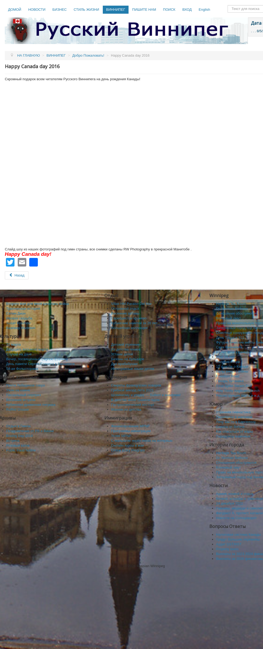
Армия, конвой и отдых (234, 494)
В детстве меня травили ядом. (135, 400)
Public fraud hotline (21, 450)
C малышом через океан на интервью (142, 441)
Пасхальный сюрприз (23, 395)
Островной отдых (125, 309)
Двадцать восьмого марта (27, 349)
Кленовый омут (228, 318)
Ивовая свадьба (19, 318)
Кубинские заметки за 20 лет (134, 323)
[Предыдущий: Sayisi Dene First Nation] (16, 275)
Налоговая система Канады (238, 535)
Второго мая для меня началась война (37, 304)
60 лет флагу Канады (233, 352)
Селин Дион (15, 313)
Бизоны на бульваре (127, 359)
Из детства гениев (125, 349)
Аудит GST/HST (229, 544)
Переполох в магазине (234, 417)
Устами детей (122, 354)
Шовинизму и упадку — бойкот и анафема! (146, 395)
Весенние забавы (125, 313)
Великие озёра (228, 362)
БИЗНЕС (59, 10)
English (204, 10)
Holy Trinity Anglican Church (238, 391)
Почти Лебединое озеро (25, 385)
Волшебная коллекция (129, 328)
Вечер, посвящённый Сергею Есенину (37, 359)
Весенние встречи (20, 400)
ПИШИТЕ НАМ (144, 10)
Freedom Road (227, 376)
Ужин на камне (18, 390)
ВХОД (187, 10)
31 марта (13, 344)
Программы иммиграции (131, 431)
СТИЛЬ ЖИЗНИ (86, 10)
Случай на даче (19, 354)
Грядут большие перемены (238, 539)
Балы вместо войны (232, 371)
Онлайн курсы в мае (127, 445)
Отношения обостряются (236, 313)
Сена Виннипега (229, 347)
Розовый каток (18, 445)
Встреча (12, 441)
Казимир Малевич (20, 328)
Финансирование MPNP (130, 426)
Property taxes (227, 549)
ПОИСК (169, 10)
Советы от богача (230, 427)
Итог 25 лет (225, 357)
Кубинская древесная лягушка (31, 405)
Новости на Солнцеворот (236, 518)
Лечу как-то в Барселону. (236, 422)
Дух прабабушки (124, 364)
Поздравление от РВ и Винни (30, 431)
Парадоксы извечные (233, 436)
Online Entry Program (128, 450)
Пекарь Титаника (230, 381)
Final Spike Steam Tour (234, 386)
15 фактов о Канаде (232, 366)
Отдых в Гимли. (18, 426)
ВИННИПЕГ (115, 10)
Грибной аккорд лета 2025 (132, 390)
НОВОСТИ (36, 10)
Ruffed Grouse (17, 409)
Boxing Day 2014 (19, 436)
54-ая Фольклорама (22, 369)
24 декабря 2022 (229, 503)
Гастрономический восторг (132, 405)
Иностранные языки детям (132, 369)
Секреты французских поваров (136, 385)
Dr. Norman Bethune (232, 309)
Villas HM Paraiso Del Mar (131, 304)
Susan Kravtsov (18, 323)
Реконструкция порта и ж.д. (238, 395)
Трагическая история (23, 309)
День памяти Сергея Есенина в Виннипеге (40, 364)
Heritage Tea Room (231, 304)
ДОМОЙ (14, 10)
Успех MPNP (121, 436)
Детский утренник (125, 344)
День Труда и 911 (230, 338)
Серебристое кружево (129, 318)
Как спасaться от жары (234, 431)
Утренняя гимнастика (233, 412)
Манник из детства (126, 409)
